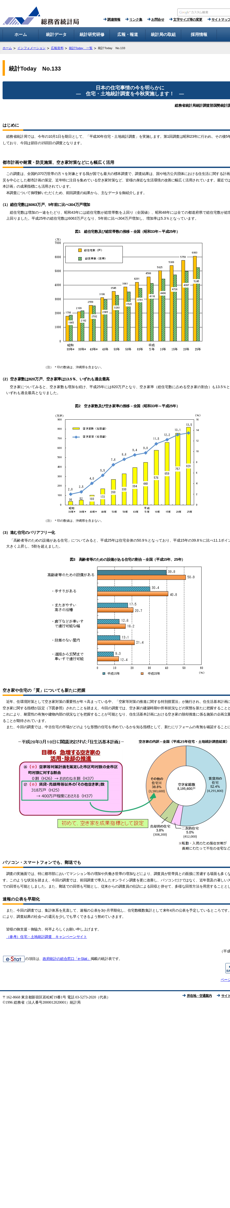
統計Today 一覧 (81, 48)
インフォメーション (31, 48)
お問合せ (157, 19)
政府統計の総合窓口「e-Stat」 (67, 959)
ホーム (7, 48)
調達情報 (113, 19)
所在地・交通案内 (199, 996)
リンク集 (135, 19)
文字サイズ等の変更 (187, 19)
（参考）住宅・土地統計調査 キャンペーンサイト (46, 937)
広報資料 (57, 48)
